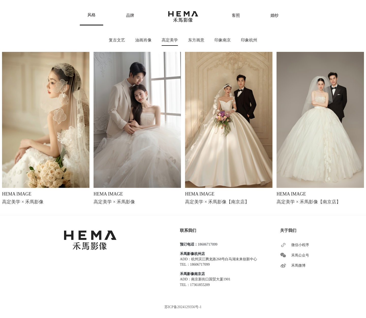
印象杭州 (249, 40)
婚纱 (274, 15)
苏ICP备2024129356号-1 (183, 307)
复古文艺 (117, 40)
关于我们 (288, 230)
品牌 (130, 15)
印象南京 (223, 40)
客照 (236, 15)
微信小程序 (300, 245)
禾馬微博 (298, 265)
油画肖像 (143, 40)
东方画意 (196, 40)
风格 (91, 15)
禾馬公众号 (300, 255)
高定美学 (170, 40)
